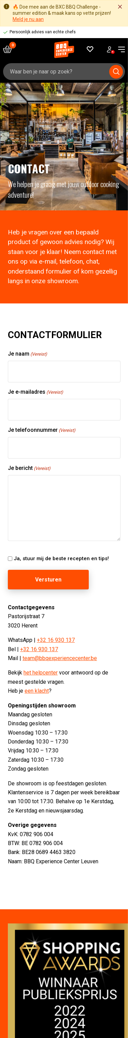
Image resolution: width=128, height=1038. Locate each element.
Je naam (27, 354)
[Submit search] (116, 72)
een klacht (37, 691)
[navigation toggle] (119, 49)
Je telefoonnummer (41, 430)
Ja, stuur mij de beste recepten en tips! (61, 558)
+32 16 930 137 (56, 640)
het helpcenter (41, 673)
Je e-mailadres (35, 392)
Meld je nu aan (28, 19)
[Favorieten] (90, 49)
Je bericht (29, 468)
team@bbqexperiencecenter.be (60, 658)
